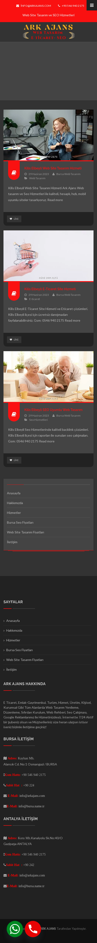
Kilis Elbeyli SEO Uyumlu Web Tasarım (53, 410)
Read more (55, 200)
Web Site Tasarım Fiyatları (25, 532)
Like (14, 218)
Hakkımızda (15, 503)
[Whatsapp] (15, 929)
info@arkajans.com (33, 5)
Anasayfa (13, 493)
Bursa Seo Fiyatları (20, 522)
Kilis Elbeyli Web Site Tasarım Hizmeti (53, 168)
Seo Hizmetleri (38, 419)
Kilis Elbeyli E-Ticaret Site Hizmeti (50, 289)
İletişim (12, 542)
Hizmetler (14, 513)
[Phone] (33, 929)
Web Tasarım (37, 178)
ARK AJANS (48, 928)
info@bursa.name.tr (32, 806)
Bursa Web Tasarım (68, 174)
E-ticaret (34, 299)
